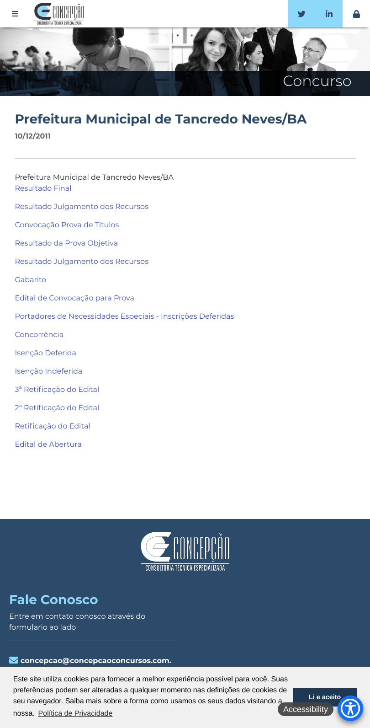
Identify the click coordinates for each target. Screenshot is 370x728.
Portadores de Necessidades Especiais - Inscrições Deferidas (124, 316)
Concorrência (39, 335)
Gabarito (31, 280)
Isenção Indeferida (48, 371)
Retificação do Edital (52, 426)
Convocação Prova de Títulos (67, 225)
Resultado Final (43, 188)
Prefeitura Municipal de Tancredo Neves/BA (161, 119)
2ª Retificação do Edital (57, 408)
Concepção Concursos (60, 14)
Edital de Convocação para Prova (74, 298)
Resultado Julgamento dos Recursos (81, 207)
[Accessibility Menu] (350, 708)
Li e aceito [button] (325, 697)
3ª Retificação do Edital (57, 389)
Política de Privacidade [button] (75, 713)
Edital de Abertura (48, 444)
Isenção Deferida (45, 353)
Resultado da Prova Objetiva (66, 243)
